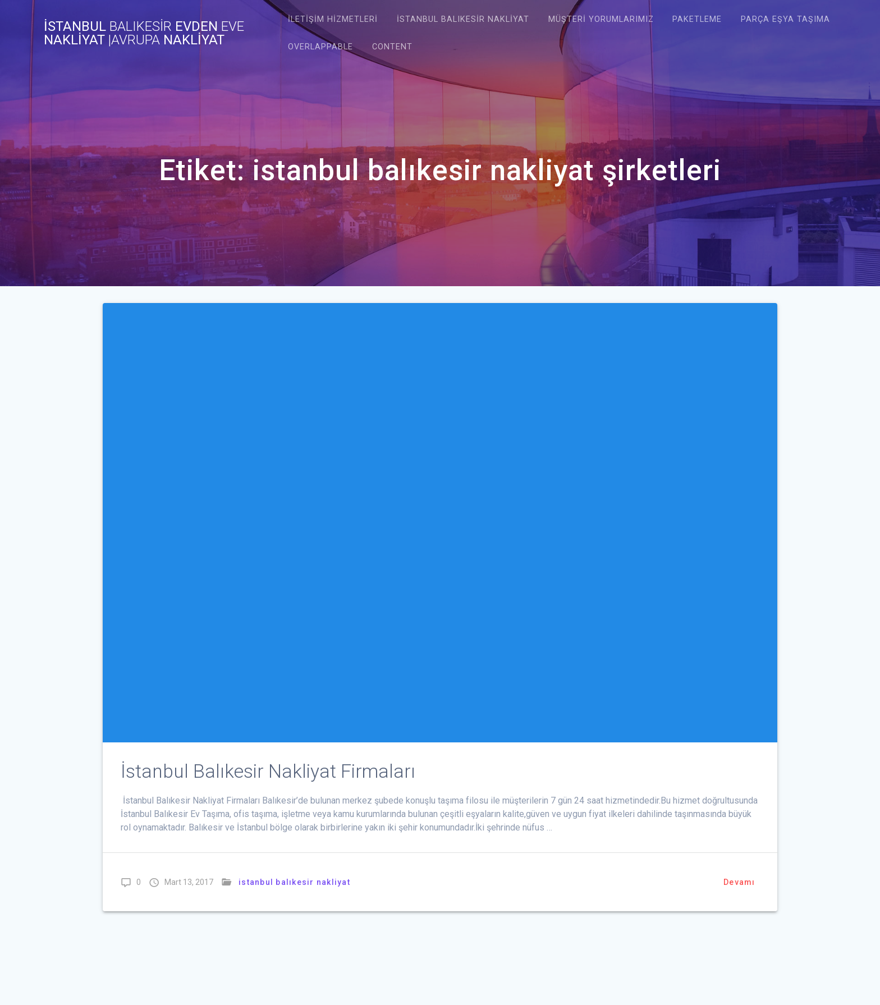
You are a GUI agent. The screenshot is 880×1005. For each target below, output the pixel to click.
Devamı (739, 882)
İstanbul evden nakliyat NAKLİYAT (144, 33)
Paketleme (697, 19)
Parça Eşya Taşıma (785, 19)
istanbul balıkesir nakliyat (463, 19)
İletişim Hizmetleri (333, 19)
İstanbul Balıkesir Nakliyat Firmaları (268, 771)
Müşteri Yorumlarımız (601, 19)
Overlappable (320, 47)
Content (392, 47)
